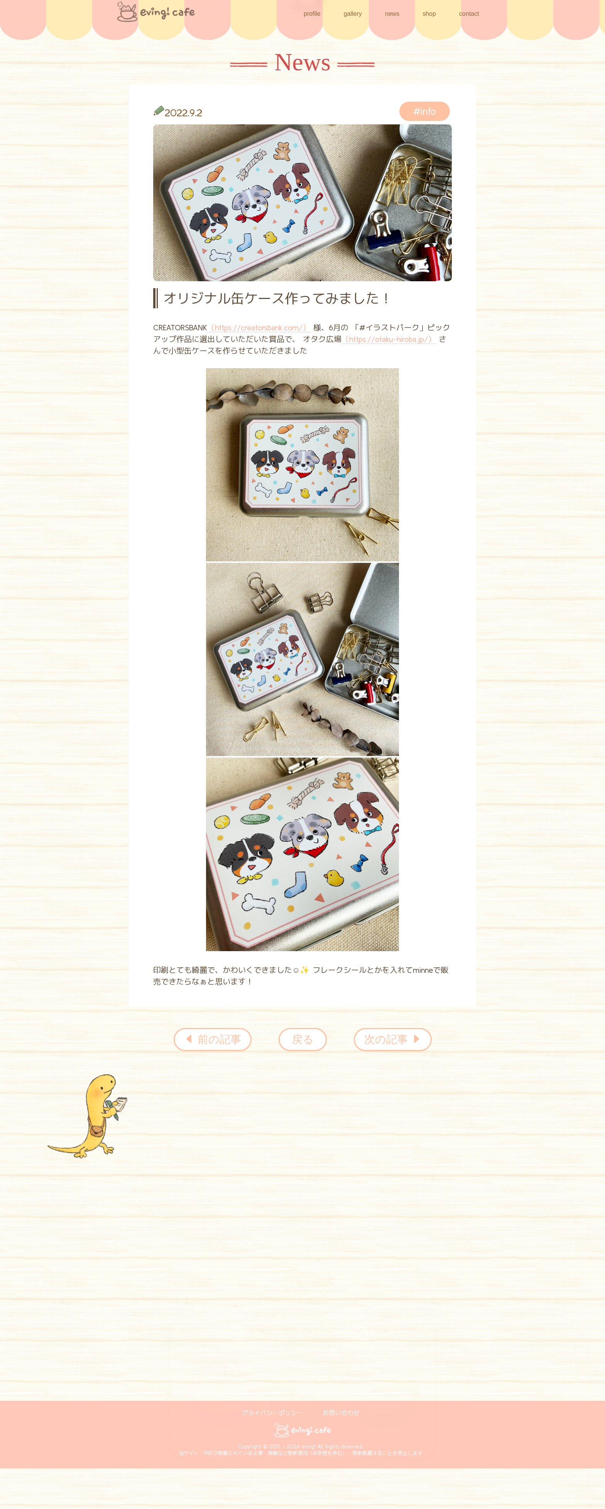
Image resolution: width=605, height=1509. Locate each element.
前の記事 (212, 1039)
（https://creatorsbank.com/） (258, 327)
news (392, 13)
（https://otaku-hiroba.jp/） (388, 339)
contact (469, 13)
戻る (302, 1039)
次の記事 (392, 1039)
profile (312, 13)
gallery (353, 13)
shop (429, 13)
